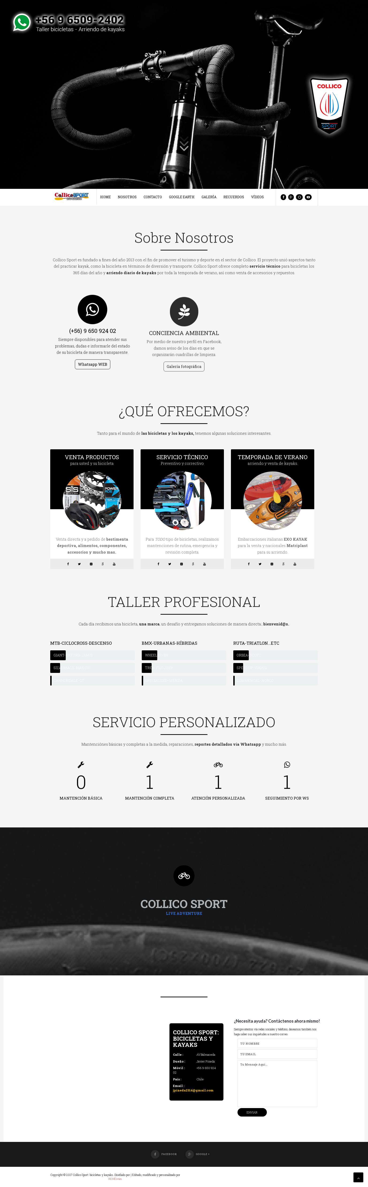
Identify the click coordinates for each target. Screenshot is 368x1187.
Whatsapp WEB (92, 367)
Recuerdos (233, 197)
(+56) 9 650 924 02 (92, 333)
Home (105, 197)
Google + (197, 1154)
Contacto (153, 197)
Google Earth (182, 197)
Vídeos (257, 197)
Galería (209, 197)
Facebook (164, 1154)
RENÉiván (115, 1179)
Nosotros (127, 197)
